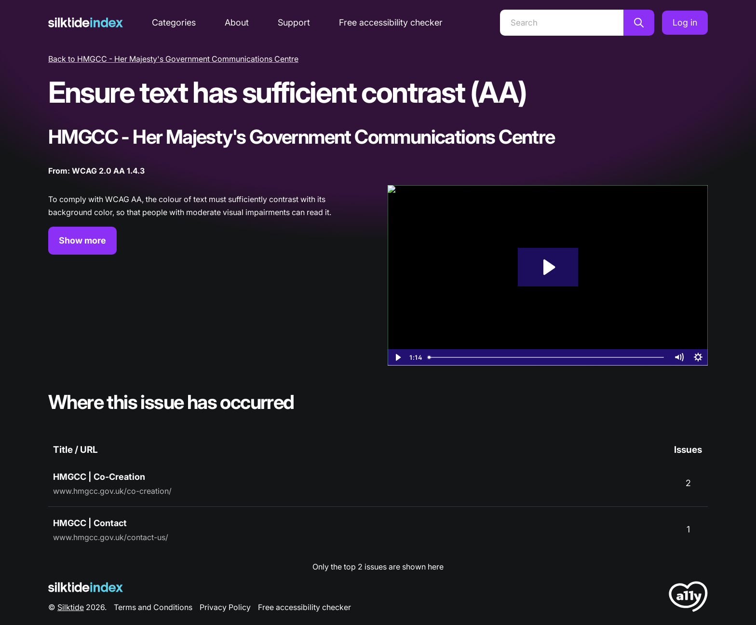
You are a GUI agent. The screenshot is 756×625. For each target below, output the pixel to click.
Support (294, 22)
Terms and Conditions (153, 607)
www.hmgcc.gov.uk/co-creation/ (112, 491)
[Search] (561, 23)
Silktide (70, 607)
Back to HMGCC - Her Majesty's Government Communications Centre (173, 59)
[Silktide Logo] (85, 587)
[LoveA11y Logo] (688, 598)
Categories (174, 22)
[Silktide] (85, 22)
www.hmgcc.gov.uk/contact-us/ (110, 537)
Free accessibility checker (391, 22)
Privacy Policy (225, 607)
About (237, 22)
